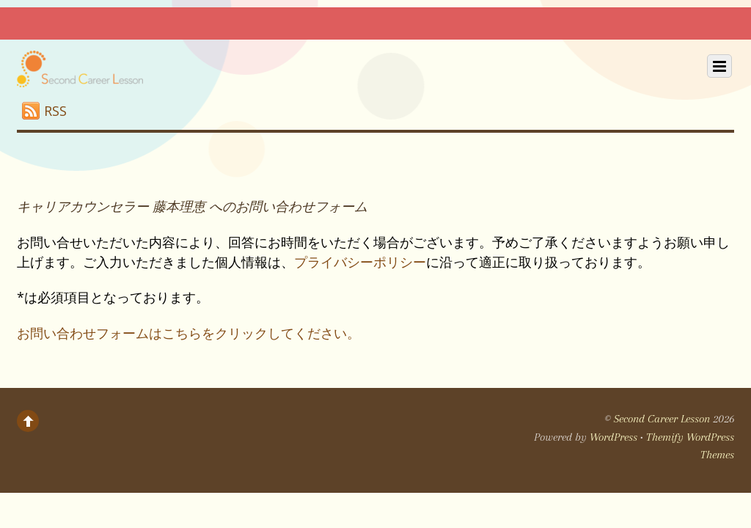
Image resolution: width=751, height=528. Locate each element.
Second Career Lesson (662, 418)
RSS (55, 111)
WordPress (613, 437)
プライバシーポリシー (360, 262)
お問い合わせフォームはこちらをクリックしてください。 (188, 333)
